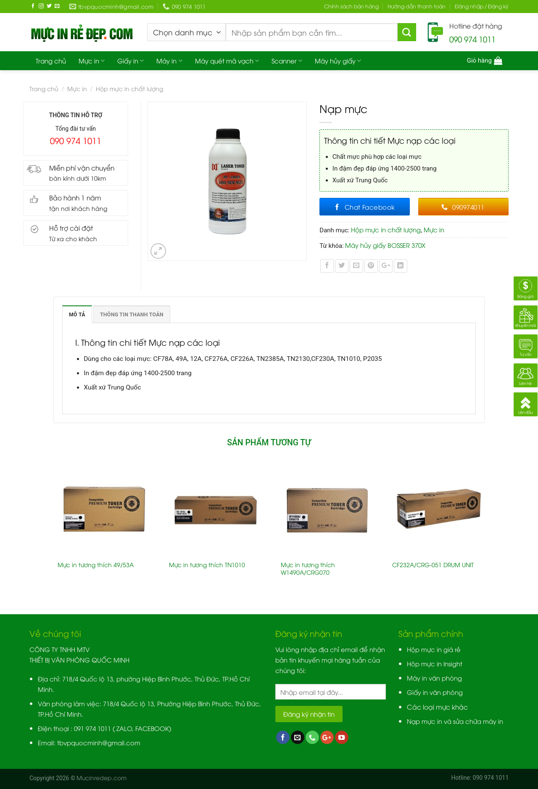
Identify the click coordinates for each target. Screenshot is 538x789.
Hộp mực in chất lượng (129, 88)
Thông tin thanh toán (132, 314)
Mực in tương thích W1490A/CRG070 (308, 568)
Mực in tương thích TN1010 (207, 564)
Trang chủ (51, 60)
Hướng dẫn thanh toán (417, 6)
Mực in (92, 60)
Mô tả (77, 314)
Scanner (287, 60)
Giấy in (130, 60)
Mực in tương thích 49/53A (96, 564)
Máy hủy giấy (338, 60)
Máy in (169, 60)
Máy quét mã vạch (227, 60)
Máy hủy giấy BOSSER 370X (385, 245)
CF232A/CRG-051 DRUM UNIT (433, 564)
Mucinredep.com (101, 777)
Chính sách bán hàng (351, 6)
